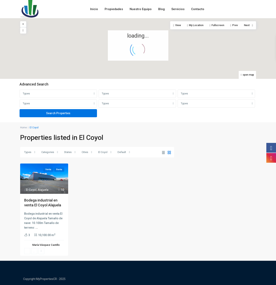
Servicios (177, 9)
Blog (161, 9)
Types (26, 93)
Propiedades (114, 9)
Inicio (94, 9)
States (68, 152)
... (36, 227)
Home (23, 127)
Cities (85, 152)
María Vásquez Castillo (46, 244)
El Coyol (102, 152)
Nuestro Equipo (141, 9)
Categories (47, 152)
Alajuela (43, 189)
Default (122, 152)
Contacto (197, 9)
